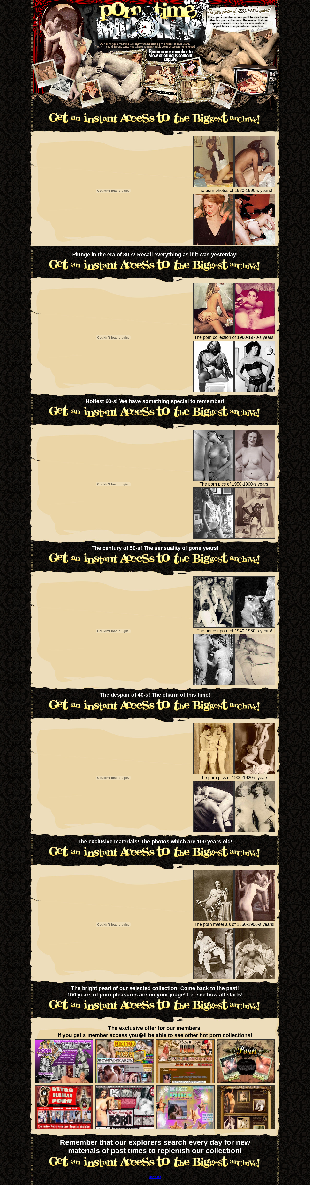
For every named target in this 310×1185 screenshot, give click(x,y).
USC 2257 (155, 1177)
